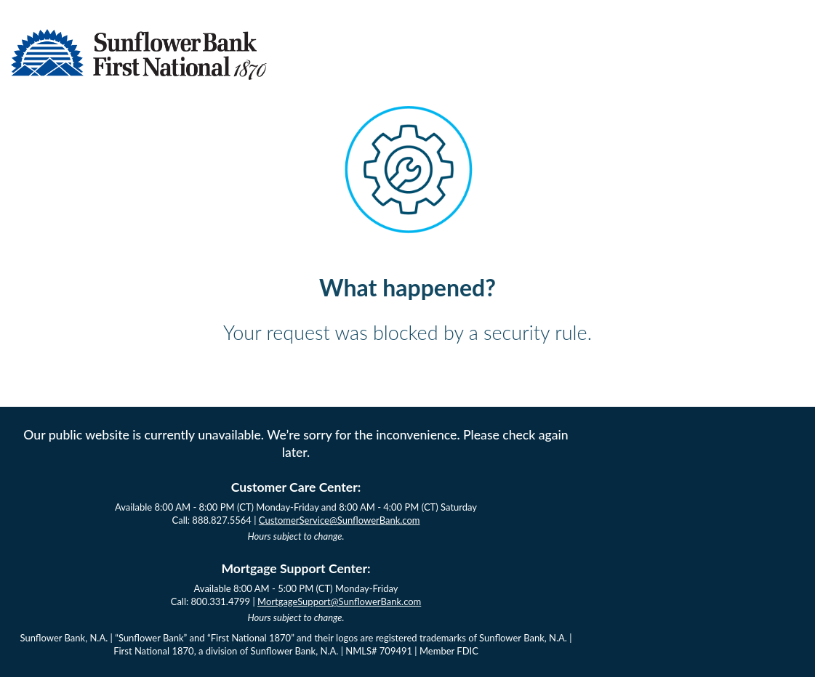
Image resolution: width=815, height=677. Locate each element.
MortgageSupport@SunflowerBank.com (339, 601)
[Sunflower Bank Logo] (139, 75)
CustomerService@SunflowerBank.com (339, 520)
